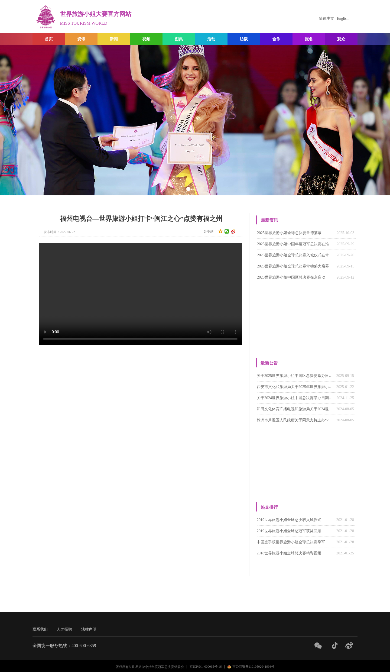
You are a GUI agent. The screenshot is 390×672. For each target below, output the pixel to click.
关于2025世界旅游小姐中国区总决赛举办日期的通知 (295, 376)
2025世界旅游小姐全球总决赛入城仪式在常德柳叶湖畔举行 (295, 255)
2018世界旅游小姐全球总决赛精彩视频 (289, 553)
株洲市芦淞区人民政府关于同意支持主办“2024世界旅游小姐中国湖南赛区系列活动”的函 (295, 420)
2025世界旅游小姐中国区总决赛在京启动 (291, 277)
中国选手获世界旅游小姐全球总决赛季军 (291, 542)
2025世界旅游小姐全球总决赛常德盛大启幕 (293, 266)
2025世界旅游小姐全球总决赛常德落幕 (289, 233)
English (343, 19)
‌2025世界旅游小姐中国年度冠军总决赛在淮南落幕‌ (295, 244)
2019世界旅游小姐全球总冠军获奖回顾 (289, 531)
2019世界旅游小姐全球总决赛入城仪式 (289, 520)
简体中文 (326, 19)
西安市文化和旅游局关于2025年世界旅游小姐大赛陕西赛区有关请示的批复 (295, 387)
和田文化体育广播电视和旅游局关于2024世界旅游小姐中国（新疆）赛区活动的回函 (295, 409)
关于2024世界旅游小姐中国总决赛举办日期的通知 (295, 398)
